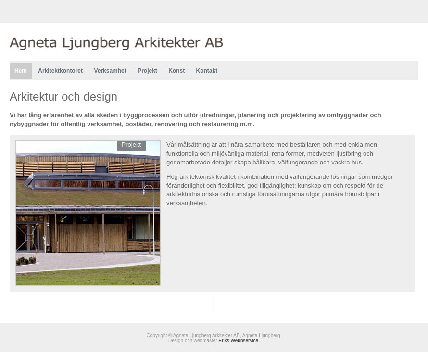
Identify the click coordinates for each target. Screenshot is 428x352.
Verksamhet (110, 70)
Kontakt (207, 70)
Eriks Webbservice (239, 340)
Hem (20, 70)
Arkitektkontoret (60, 70)
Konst (176, 70)
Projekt (147, 70)
